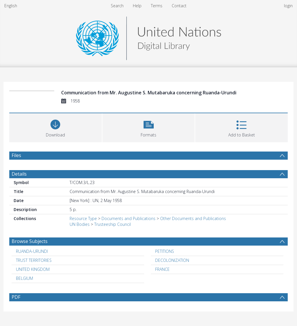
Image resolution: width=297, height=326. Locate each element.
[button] (148, 127)
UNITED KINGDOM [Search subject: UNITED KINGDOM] (33, 269)
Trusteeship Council (112, 224)
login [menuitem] (288, 5)
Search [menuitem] (117, 5)
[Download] (55, 127)
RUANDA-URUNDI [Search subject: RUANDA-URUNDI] (32, 251)
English (10, 5)
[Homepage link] (148, 37)
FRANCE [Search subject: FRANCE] (162, 269)
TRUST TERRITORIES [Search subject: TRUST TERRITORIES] (34, 260)
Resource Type (83, 218)
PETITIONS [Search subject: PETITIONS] (164, 251)
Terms (156, 5)
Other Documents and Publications (193, 218)
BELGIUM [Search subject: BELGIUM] (24, 278)
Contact (179, 5)
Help (137, 5)
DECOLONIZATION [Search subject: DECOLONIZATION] (172, 260)
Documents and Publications (128, 218)
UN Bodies (80, 224)
